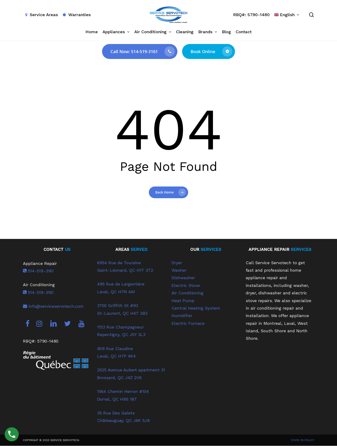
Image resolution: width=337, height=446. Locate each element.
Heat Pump (183, 300)
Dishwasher (183, 277)
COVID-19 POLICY (302, 440)
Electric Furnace (188, 323)
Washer (179, 270)
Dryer (177, 262)
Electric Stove (186, 285)
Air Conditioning (187, 292)
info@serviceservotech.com (53, 306)
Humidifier (182, 315)
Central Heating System (196, 308)
